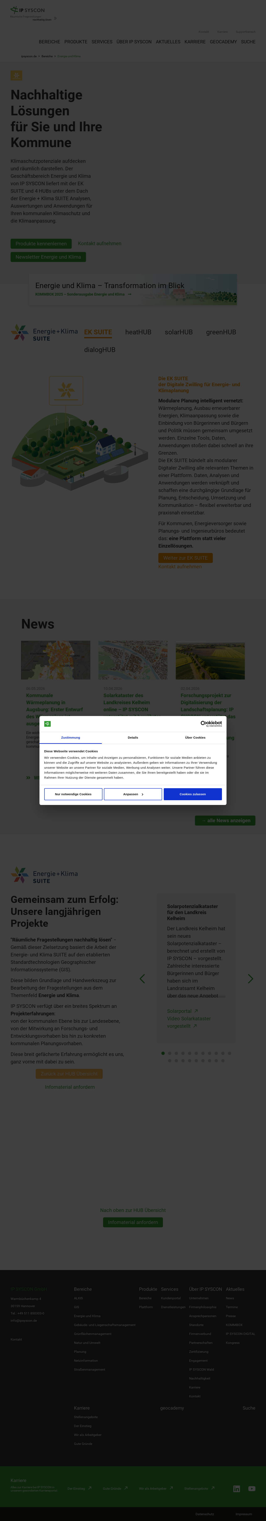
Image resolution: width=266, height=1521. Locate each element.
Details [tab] (133, 737)
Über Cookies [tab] (195, 737)
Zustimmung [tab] (70, 737)
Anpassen (133, 794)
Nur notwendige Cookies (73, 794)
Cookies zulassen (193, 794)
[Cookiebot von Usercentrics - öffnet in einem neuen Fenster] (204, 724)
